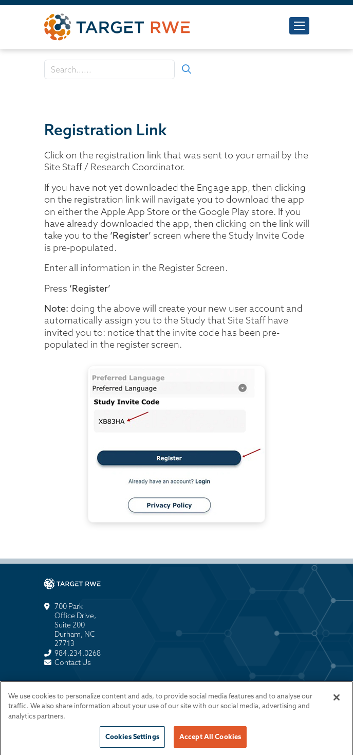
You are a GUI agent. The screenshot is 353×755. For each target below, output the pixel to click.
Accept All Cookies (210, 739)
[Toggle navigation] (299, 25)
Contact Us (72, 662)
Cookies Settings (132, 739)
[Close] (336, 699)
